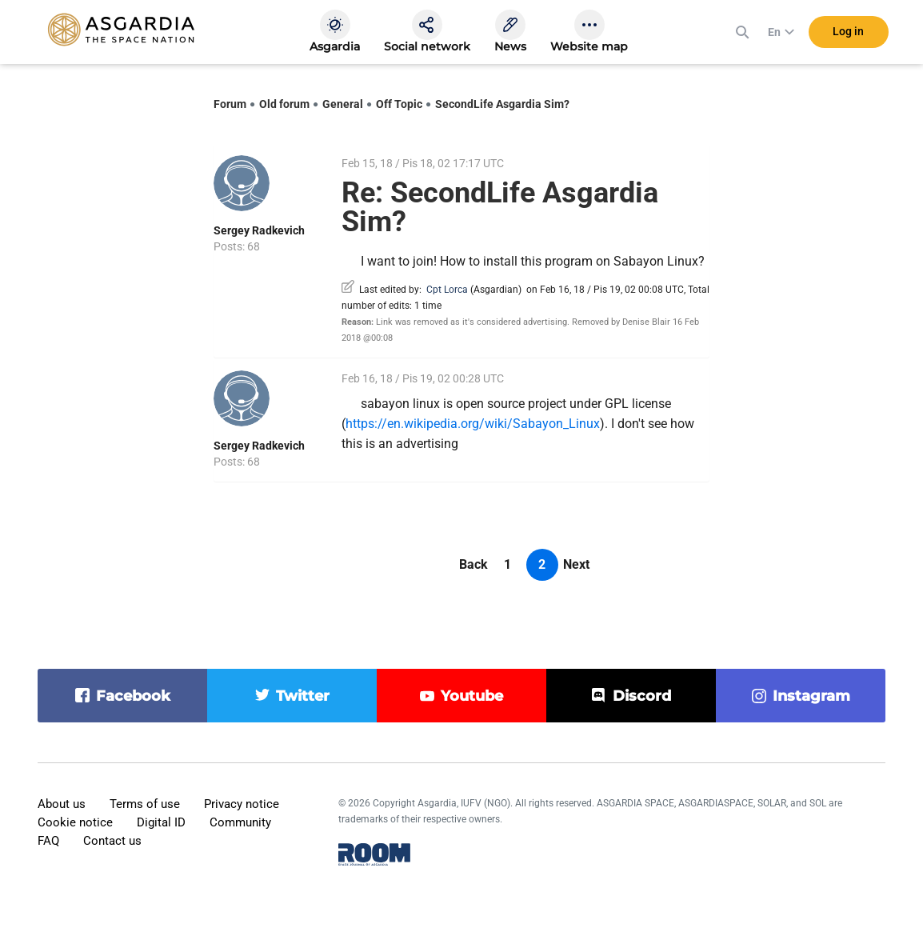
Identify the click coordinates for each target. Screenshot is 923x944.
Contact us (112, 841)
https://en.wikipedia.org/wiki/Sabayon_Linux (473, 423)
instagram (811, 696)
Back (473, 564)
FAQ (48, 841)
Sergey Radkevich (259, 230)
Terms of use (145, 804)
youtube (472, 696)
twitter (303, 696)
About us (62, 804)
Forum (230, 104)
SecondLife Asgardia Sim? (502, 104)
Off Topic (399, 104)
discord (642, 696)
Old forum (284, 104)
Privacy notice (241, 804)
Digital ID (161, 822)
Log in (848, 31)
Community (240, 822)
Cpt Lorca (447, 289)
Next (576, 564)
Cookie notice (75, 822)
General (342, 104)
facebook (133, 696)
